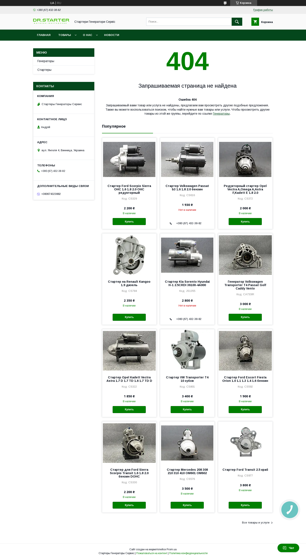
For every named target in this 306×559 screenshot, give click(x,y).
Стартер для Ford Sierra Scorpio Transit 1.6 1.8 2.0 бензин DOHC (129, 473)
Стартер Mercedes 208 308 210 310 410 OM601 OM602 (187, 471)
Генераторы (221, 113)
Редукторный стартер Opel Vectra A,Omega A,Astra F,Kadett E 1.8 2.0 (245, 189)
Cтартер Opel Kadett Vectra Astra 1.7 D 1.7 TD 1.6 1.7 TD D (129, 379)
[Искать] (237, 22)
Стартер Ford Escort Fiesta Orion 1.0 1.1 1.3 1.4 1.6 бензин (245, 379)
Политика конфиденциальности (188, 553)
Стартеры (44, 69)
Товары (64, 35)
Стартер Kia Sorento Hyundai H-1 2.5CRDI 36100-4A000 (187, 283)
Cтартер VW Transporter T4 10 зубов (187, 379)
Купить (129, 221)
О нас (87, 35)
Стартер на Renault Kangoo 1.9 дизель (129, 283)
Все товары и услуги (255, 522)
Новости (111, 35)
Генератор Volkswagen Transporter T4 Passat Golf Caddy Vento (245, 285)
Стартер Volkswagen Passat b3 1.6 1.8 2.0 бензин (187, 187)
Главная (44, 35)
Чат (288, 548)
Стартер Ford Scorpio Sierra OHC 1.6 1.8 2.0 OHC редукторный (129, 189)
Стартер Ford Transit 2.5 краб (245, 469)
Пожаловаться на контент (151, 553)
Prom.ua (172, 549)
